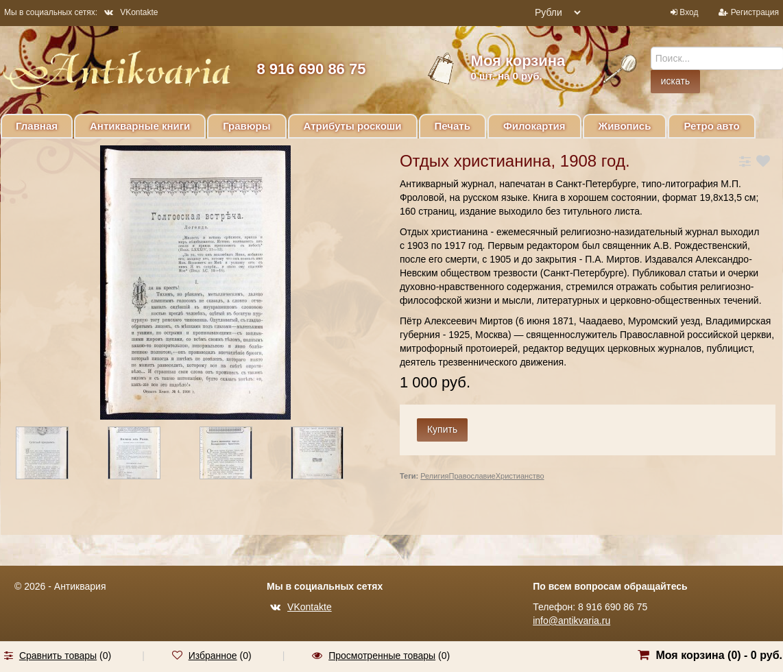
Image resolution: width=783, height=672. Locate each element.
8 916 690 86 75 (310, 68)
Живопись (625, 126)
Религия (434, 476)
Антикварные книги (140, 126)
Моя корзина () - (718, 655)
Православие (472, 476)
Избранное (213, 655)
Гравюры (246, 126)
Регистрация (755, 12)
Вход (688, 12)
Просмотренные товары (381, 655)
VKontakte (131, 12)
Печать (452, 126)
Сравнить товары (58, 655)
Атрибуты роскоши (353, 126)
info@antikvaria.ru (571, 620)
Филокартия (534, 126)
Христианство (520, 476)
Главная (37, 126)
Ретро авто (711, 126)
